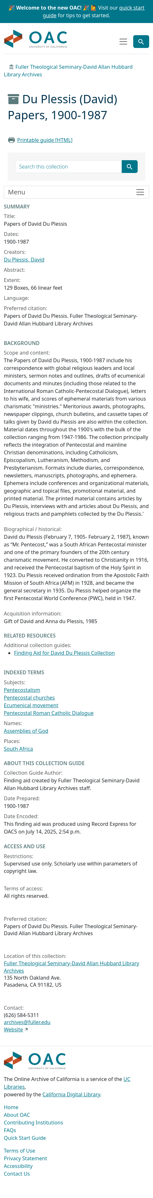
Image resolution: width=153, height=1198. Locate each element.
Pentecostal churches (29, 697)
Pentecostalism (22, 689)
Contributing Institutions (33, 1122)
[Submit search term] (130, 166)
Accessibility (18, 1166)
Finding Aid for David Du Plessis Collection (64, 652)
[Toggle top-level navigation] (123, 41)
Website (13, 1029)
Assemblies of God (26, 730)
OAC (36, 39)
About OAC (17, 1114)
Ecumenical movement (31, 705)
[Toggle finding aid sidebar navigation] (76, 192)
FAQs (10, 1130)
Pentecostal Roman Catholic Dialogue (49, 712)
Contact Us (17, 1173)
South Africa (18, 748)
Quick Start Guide (25, 1137)
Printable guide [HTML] (45, 140)
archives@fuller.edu (27, 1022)
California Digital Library (71, 1094)
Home (11, 1107)
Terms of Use (19, 1150)
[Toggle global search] (141, 41)
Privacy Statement (25, 1158)
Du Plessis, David (24, 259)
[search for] (68, 166)
